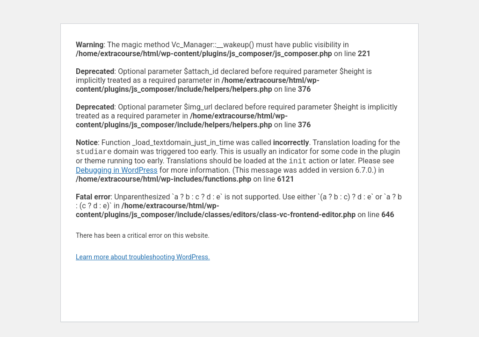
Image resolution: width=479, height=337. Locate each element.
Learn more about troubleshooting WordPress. (143, 259)
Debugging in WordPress (117, 172)
